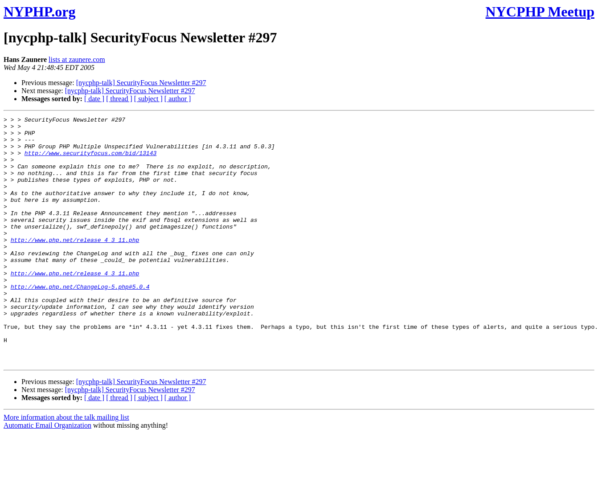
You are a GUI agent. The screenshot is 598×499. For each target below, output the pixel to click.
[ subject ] (148, 98)
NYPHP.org (39, 12)
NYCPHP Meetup (540, 12)
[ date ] (94, 98)
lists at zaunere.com (77, 59)
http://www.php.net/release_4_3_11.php (75, 265)
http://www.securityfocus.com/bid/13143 (90, 161)
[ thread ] (119, 98)
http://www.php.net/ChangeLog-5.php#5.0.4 (80, 321)
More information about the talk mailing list (66, 466)
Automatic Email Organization (47, 475)
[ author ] (177, 98)
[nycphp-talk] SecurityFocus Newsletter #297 (141, 82)
